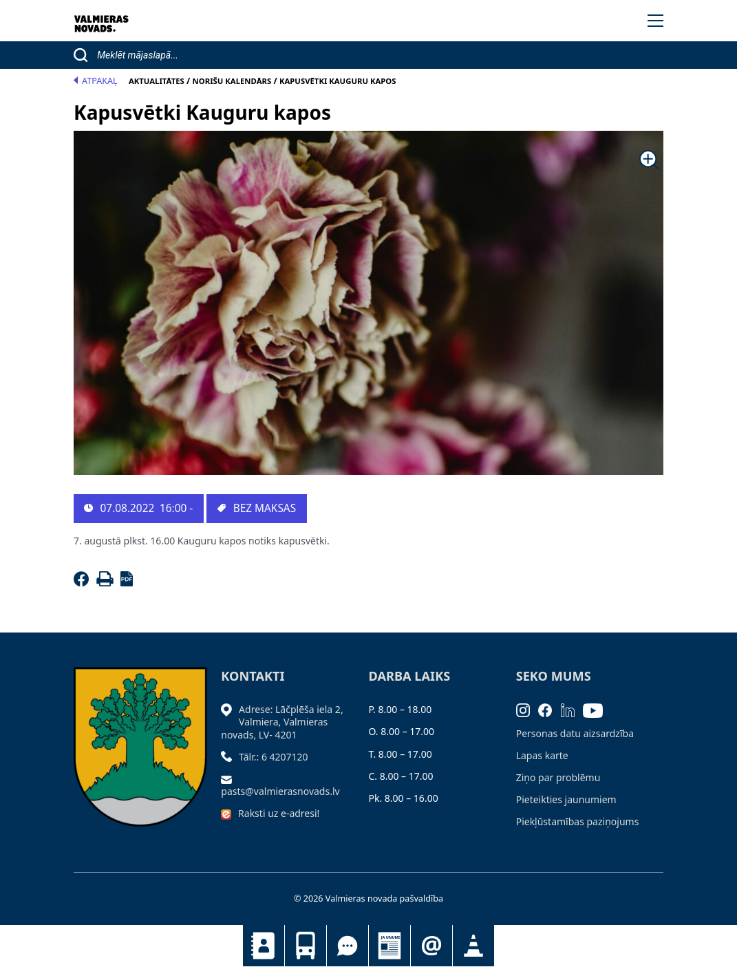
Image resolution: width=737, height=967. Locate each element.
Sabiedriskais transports (305, 945)
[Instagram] (527, 709)
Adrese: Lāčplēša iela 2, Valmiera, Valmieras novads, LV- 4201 (282, 722)
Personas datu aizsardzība (575, 733)
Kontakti (263, 945)
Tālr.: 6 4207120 (273, 756)
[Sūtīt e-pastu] (230, 778)
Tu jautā (347, 945)
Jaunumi (389, 945)
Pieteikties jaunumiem (431, 945)
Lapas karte (542, 755)
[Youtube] (597, 709)
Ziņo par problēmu (558, 777)
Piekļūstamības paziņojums (577, 821)
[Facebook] (84, 582)
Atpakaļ (96, 81)
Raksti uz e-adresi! (278, 813)
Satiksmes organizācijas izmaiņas (473, 945)
